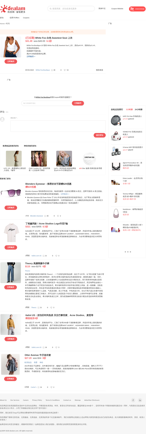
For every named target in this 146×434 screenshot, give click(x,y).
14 (40, 387)
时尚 (8, 23)
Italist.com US (36, 256)
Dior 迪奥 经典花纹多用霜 (90, 168)
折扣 (3, 17)
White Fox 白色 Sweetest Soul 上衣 (65, 40)
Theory (33, 307)
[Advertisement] (53, 86)
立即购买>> (65, 194)
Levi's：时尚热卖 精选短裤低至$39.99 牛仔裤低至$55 (65, 169)
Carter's (33, 387)
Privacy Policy (37, 400)
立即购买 (10, 61)
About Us (3, 400)
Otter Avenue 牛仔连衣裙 (65, 357)
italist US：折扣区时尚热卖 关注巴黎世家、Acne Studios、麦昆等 (65, 317)
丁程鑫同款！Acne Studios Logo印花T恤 (65, 225)
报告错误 (99, 70)
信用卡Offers (14, 18)
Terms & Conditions (53, 400)
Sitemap (78, 400)
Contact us (67, 400)
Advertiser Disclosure (91, 400)
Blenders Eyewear (36, 216)
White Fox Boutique (43, 70)
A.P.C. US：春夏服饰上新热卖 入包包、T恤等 (15, 169)
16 (45, 347)
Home (2, 23)
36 (46, 216)
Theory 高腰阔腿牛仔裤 (65, 265)
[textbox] (71, 8)
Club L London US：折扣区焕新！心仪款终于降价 (39, 169)
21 (45, 256)
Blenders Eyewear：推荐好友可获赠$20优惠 (65, 185)
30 (53, 70)
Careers (26, 400)
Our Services (14, 400)
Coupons (27, 17)
